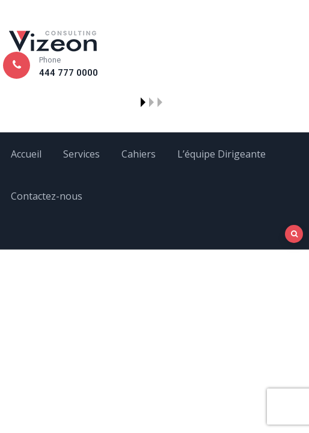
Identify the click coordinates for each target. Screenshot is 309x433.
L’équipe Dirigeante (221, 154)
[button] (143, 102)
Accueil (26, 154)
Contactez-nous (46, 196)
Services (81, 154)
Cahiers (138, 154)
